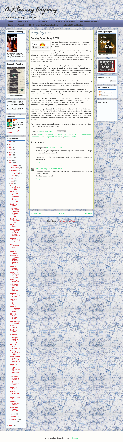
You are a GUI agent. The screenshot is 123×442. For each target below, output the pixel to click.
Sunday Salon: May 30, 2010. (15, 187)
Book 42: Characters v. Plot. (15, 220)
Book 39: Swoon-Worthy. (14, 268)
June (12, 181)
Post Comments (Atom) (66, 221)
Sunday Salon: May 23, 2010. (15, 240)
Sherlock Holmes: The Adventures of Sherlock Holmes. (15, 369)
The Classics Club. (41, 21)
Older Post (87, 213)
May (12, 183)
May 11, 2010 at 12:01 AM (52, 169)
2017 (11, 144)
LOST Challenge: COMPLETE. (15, 246)
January (14, 422)
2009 (11, 425)
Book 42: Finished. (14, 205)
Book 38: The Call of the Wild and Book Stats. (15, 359)
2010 (11, 163)
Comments (104, 95)
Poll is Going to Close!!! (15, 322)
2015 (11, 150)
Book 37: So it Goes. (15, 398)
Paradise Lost (42, 134)
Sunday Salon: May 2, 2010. (15, 403)
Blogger (75, 438)
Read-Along (52, 134)
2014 (11, 152)
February (14, 419)
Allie (41, 131)
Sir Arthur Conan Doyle (81, 134)
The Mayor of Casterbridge (52, 137)
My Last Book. (13, 225)
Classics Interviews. (15, 393)
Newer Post (36, 213)
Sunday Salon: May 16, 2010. (15, 294)
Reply (38, 162)
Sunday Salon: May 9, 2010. (15, 352)
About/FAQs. (23, 21)
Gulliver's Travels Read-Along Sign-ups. (14, 287)
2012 (11, 157)
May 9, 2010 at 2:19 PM (54, 148)
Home (62, 213)
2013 (11, 155)
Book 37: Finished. (14, 388)
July (12, 178)
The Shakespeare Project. (91, 21)
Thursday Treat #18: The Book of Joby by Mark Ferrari (14, 212)
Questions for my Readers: (14, 409)
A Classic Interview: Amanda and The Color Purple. (15, 338)
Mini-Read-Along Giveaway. (15, 346)
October (14, 170)
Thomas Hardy (70, 137)
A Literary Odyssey (31, 10)
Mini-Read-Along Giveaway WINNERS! (15, 316)
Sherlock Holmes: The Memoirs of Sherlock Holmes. (14, 196)
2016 (11, 147)
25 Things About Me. (15, 280)
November (15, 168)
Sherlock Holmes (64, 134)
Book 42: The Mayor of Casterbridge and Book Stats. (15, 232)
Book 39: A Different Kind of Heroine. (14, 275)
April (13, 414)
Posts (102, 92)
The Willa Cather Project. (64, 21)
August (13, 175)
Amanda (39, 169)
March (13, 416)
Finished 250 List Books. (72, 25)
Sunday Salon (36, 137)
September (15, 173)
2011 (10, 160)
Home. (10, 21)
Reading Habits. (13, 326)
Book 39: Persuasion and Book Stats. (15, 309)
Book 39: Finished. (14, 252)
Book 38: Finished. (14, 330)
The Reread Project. (16, 25)
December (15, 165)
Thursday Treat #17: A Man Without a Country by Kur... (15, 260)
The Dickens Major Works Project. (43, 25)
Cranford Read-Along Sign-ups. (14, 301)
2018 (11, 142)
